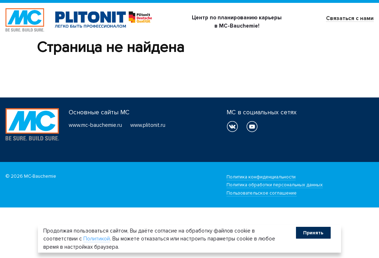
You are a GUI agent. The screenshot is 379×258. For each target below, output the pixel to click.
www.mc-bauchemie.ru (95, 125)
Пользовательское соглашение (262, 193)
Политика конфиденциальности (261, 177)
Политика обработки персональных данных (275, 185)
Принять (313, 233)
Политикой (96, 238)
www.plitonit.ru (147, 125)
